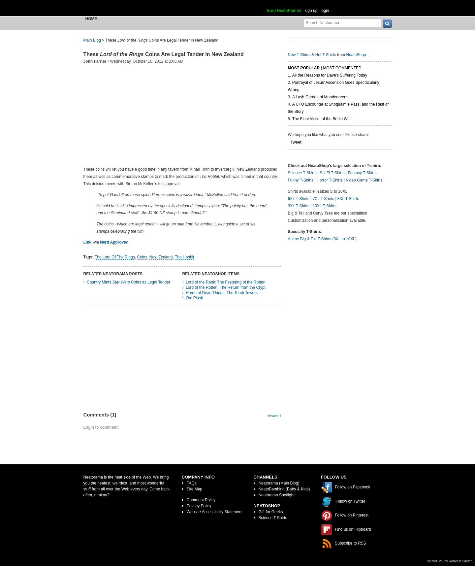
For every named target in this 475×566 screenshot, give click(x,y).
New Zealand (161, 257)
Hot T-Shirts (325, 54)
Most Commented (342, 68)
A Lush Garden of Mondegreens (320, 97)
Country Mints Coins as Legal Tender (128, 282)
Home (91, 19)
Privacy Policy (199, 506)
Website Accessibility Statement (214, 512)
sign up (311, 10)
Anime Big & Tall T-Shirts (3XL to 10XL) (322, 239)
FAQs (192, 483)
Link (87, 242)
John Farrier (95, 61)
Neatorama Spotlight (276, 495)
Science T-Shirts (302, 173)
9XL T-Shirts (298, 206)
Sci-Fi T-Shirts (332, 173)
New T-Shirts (299, 54)
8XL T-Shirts (348, 198)
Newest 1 (274, 416)
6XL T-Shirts (298, 198)
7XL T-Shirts (323, 198)
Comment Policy (201, 500)
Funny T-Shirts (301, 180)
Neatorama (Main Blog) (278, 483)
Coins (142, 257)
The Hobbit (184, 257)
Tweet (296, 142)
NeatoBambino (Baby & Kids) (284, 489)
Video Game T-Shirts (364, 180)
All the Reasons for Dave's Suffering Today (329, 75)
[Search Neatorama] (342, 22)
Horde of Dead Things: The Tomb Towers (222, 292)
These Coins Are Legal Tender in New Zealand (163, 54)
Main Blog (92, 40)
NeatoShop (356, 54)
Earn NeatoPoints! (284, 10)
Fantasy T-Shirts (362, 173)
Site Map (194, 489)
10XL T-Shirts (324, 206)
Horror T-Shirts (329, 180)
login (325, 10)
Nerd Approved (114, 242)
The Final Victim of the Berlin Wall (321, 119)
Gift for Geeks (270, 512)
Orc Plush (194, 298)
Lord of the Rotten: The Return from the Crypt (226, 287)
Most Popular (304, 68)
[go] (387, 23)
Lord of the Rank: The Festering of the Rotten (225, 282)
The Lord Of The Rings (115, 257)
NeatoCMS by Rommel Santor (450, 561)
